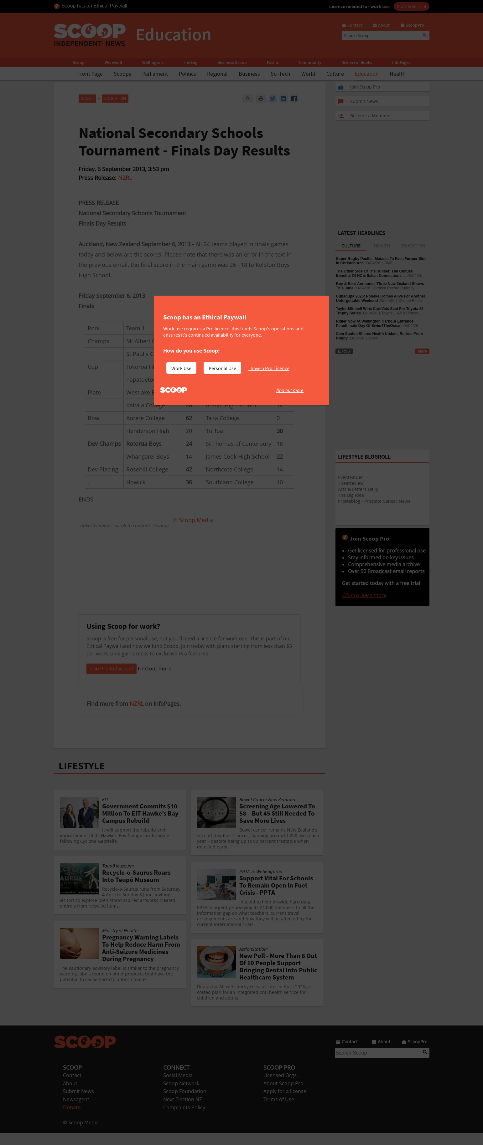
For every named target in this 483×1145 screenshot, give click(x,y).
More (422, 351)
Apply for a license (284, 1103)
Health (398, 73)
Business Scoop (232, 62)
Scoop (79, 62)
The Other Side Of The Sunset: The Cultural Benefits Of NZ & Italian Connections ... (374, 273)
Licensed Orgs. (280, 1087)
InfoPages (401, 62)
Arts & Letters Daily (358, 489)
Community (310, 62)
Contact (72, 1087)
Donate (71, 1119)
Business (249, 73)
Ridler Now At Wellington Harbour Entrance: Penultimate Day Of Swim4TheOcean (375, 323)
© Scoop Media (81, 1134)
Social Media (178, 1087)
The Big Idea (351, 495)
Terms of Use (278, 1111)
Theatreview (351, 483)
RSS (343, 351)
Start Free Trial (411, 6)
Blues (373, 338)
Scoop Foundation (184, 1103)
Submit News (78, 1103)
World (308, 73)
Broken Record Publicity (394, 288)
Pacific (273, 62)
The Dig (190, 62)
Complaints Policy (184, 1119)
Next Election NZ (182, 1111)
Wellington (152, 62)
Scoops (122, 73)
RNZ (388, 263)
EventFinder (350, 477)
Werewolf (113, 62)
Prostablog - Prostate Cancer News (374, 501)
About (70, 1095)
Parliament (155, 73)
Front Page (90, 73)
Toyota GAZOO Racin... (401, 313)
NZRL (125, 177)
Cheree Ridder (410, 300)
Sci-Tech (280, 73)
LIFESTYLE (82, 778)
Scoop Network (181, 1095)
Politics (187, 73)
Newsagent (76, 1111)
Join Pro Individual (111, 680)
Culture (335, 73)
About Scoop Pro (283, 1095)
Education (367, 73)
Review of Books (356, 62)
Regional (217, 73)
